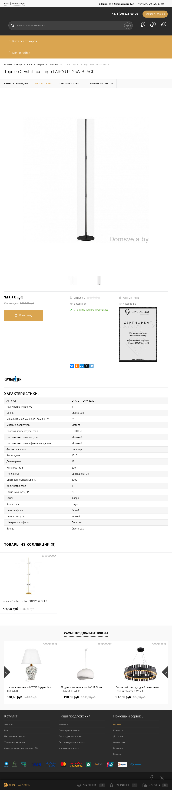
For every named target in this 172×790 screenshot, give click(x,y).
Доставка (118, 733)
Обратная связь (17, 785)
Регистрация (18, 3)
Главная (117, 721)
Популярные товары (69, 727)
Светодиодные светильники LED (21, 745)
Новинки (63, 721)
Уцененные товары (69, 745)
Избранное (123, 785)
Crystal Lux (76, 412)
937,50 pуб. (130, 694)
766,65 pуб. (37, 300)
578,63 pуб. (22, 694)
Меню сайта (17, 53)
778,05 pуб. (18, 606)
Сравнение (91, 785)
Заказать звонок (155, 14)
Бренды (117, 751)
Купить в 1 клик (129, 297)
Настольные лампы (14, 733)
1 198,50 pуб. (78, 694)
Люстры (8, 721)
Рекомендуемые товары (72, 739)
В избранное (78, 303)
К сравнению (127, 303)
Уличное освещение (14, 739)
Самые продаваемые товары (86, 631)
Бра (6, 727)
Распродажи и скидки (70, 733)
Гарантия (118, 745)
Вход (6, 3)
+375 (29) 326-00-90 (124, 14)
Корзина (155, 785)
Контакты (118, 727)
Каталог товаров (20, 41)
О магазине (119, 739)
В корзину (23, 315)
